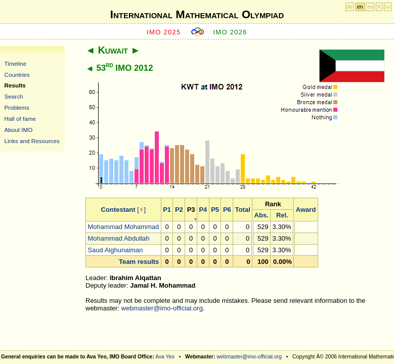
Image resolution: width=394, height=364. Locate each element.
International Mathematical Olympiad (197, 14)
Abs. (261, 215)
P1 (167, 209)
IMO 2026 (230, 32)
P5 (215, 209)
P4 (203, 209)
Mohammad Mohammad (123, 227)
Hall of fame (20, 118)
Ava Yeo (164, 356)
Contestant (118, 209)
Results (15, 85)
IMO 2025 (164, 32)
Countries (17, 74)
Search (14, 96)
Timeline (16, 63)
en (360, 7)
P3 (191, 209)
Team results (139, 261)
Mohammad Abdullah (118, 238)
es (370, 7)
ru (387, 7)
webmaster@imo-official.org (162, 308)
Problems (17, 107)
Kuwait (113, 50)
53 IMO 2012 (124, 68)
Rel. (282, 215)
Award (306, 209)
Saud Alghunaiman (115, 250)
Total (242, 209)
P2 (179, 209)
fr (378, 7)
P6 (227, 209)
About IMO (19, 129)
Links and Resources (32, 141)
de (350, 7)
